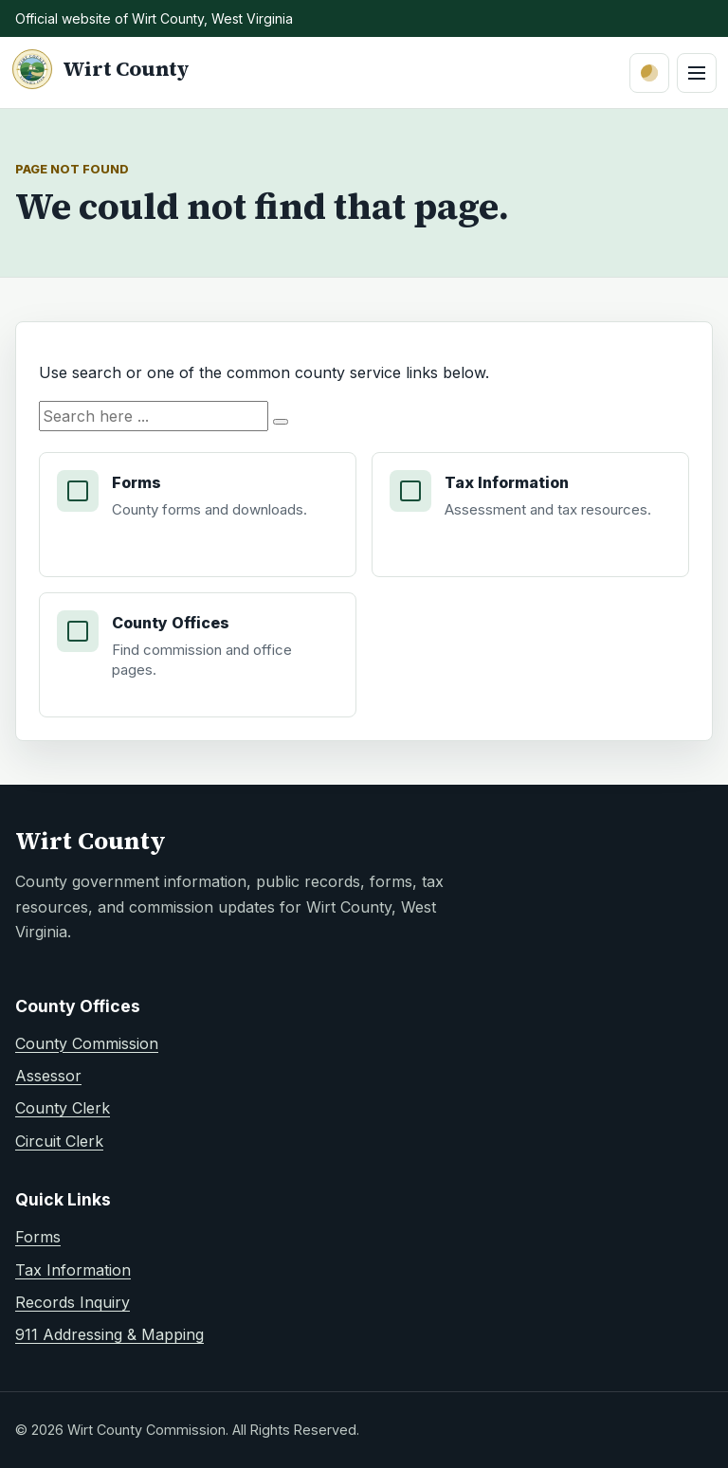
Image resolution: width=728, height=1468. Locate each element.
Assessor (48, 1075)
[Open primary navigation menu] (697, 73)
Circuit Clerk (59, 1141)
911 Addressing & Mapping (109, 1334)
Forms (38, 1236)
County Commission (86, 1043)
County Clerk (62, 1107)
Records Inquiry (72, 1302)
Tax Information (73, 1269)
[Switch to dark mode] (649, 73)
